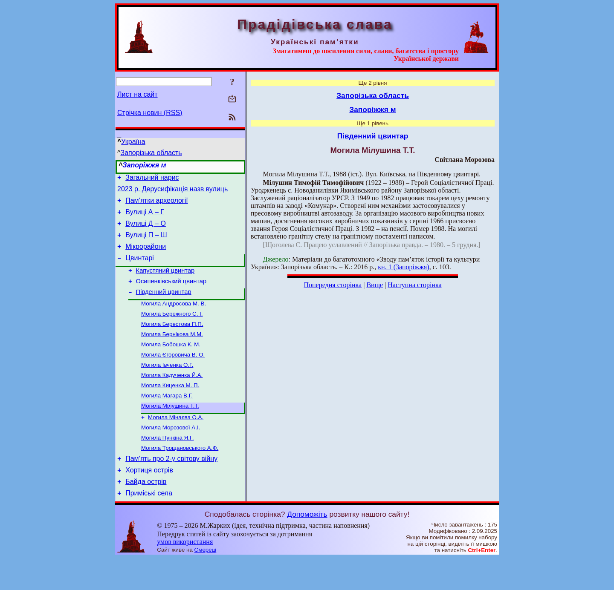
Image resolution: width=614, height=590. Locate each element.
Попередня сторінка (333, 284)
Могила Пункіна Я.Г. (167, 463)
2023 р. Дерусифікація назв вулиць (172, 191)
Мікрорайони (145, 255)
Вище (374, 284)
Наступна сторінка (414, 284)
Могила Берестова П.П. (172, 340)
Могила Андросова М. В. (173, 318)
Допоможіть (307, 546)
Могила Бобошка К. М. (170, 363)
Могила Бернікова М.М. (172, 351)
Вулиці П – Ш (146, 242)
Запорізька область (151, 152)
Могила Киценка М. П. (170, 407)
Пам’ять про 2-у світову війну (171, 486)
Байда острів (145, 512)
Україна (133, 141)
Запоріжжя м (144, 165)
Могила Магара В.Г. (167, 418)
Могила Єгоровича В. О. (173, 374)
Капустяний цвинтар (165, 282)
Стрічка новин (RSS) (149, 112)
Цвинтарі (139, 268)
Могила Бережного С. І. (172, 329)
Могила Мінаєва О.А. (175, 441)
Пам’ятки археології (156, 204)
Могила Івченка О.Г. (167, 385)
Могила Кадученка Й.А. (172, 396)
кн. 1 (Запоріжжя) (403, 267)
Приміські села (148, 525)
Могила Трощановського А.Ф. (179, 475)
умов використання (185, 573)
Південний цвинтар (163, 305)
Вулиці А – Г (144, 217)
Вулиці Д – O (145, 229)
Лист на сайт (137, 94)
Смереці (205, 581)
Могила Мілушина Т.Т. (170, 429)
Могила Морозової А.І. (170, 452)
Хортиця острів (149, 499)
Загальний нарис (152, 178)
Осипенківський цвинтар (171, 294)
